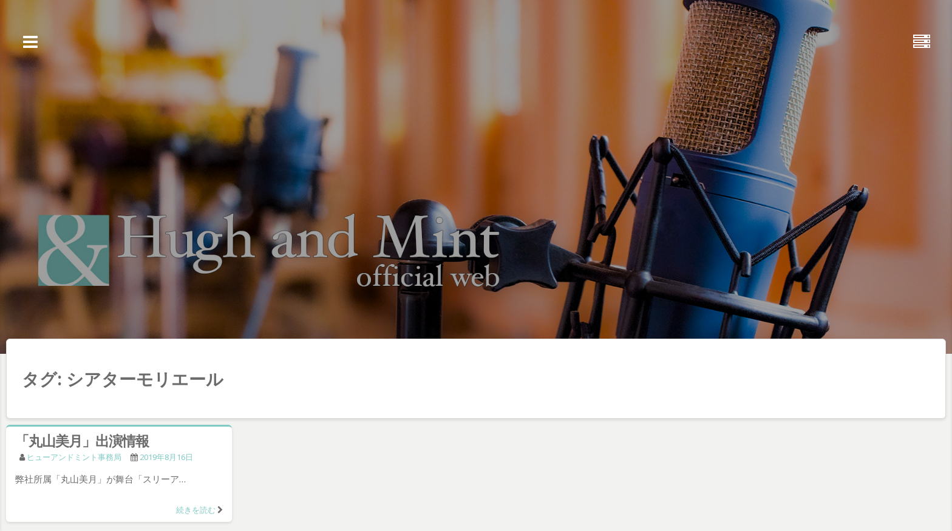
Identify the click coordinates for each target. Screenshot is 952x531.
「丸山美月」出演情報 (82, 440)
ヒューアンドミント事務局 (74, 457)
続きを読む (196, 509)
